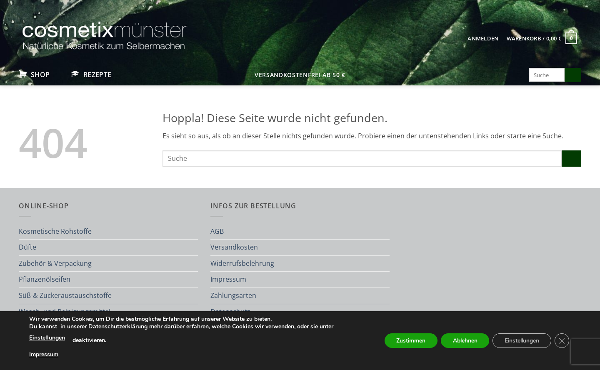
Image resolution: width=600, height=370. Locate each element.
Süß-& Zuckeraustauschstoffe (65, 295)
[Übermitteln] (573, 75)
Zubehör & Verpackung (55, 263)
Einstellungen (47, 338)
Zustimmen (406, 341)
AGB (217, 231)
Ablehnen (461, 341)
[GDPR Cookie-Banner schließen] (561, 340)
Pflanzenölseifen (44, 279)
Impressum (228, 279)
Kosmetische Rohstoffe (55, 231)
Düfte (27, 247)
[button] (483, 38)
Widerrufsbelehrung (242, 263)
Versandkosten (234, 247)
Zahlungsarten (233, 295)
